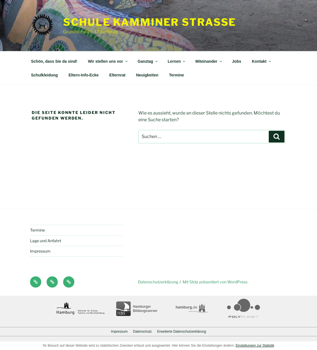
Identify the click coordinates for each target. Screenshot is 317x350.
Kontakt (262, 61)
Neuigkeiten (147, 75)
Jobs (236, 61)
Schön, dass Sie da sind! (54, 61)
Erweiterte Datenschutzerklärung (181, 331)
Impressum (40, 251)
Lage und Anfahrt (45, 240)
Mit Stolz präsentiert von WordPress (215, 281)
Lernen (177, 61)
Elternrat (117, 75)
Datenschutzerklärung (158, 281)
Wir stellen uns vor (108, 61)
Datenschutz (142, 331)
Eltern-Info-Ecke (83, 75)
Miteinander (209, 61)
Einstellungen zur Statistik (255, 345)
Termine (176, 75)
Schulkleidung (44, 75)
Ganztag (148, 61)
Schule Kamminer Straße (149, 22)
